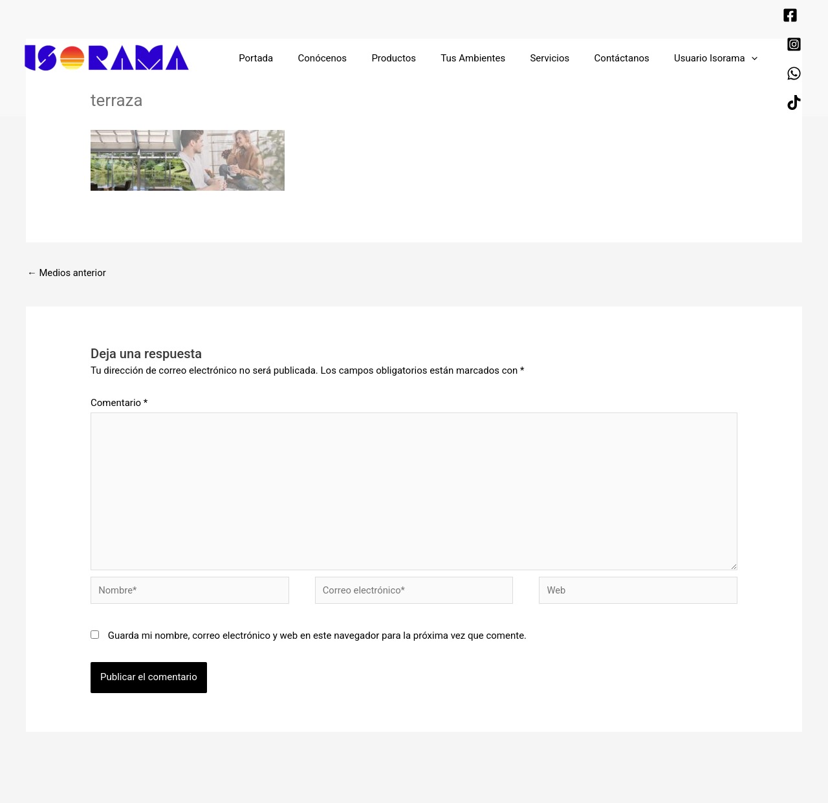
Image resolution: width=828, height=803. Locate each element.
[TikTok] (779, 37)
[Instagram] (775, 19)
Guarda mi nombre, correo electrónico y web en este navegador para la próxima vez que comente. (317, 639)
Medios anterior (67, 273)
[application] (716, 27)
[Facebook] (752, 19)
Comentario (119, 403)
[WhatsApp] (756, 37)
